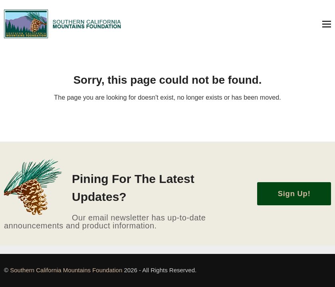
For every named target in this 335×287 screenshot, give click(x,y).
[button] (326, 24)
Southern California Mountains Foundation (67, 270)
